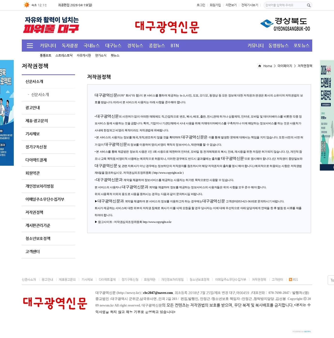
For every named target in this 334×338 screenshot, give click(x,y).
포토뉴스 (302, 45)
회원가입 (215, 5)
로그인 (201, 5)
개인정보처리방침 (39, 186)
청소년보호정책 (37, 238)
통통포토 (45, 55)
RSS (293, 279)
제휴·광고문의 (36, 121)
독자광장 (70, 45)
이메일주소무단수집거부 (44, 199)
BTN (175, 45)
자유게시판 (84, 55)
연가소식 (100, 55)
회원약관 (32, 173)
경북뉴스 (135, 45)
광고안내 (32, 108)
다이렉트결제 (36, 160)
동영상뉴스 (278, 45)
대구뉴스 (113, 45)
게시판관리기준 (37, 225)
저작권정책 (34, 212)
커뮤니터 (48, 45)
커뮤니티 (256, 45)
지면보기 (231, 5)
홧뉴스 (115, 55)
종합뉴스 (157, 45)
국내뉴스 (91, 45)
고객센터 (32, 252)
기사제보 (32, 134)
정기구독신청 (36, 147)
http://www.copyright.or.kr (167, 172)
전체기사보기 (249, 5)
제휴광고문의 (67, 279)
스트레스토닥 (63, 55)
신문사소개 (34, 81)
